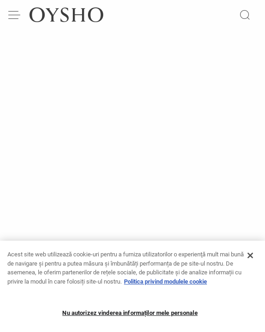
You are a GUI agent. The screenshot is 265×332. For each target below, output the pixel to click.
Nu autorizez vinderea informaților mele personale (129, 315)
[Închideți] (250, 258)
